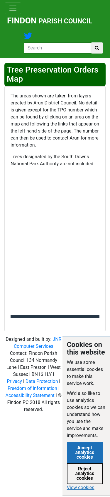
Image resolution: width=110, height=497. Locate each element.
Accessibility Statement (30, 395)
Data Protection (42, 381)
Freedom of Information (32, 388)
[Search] (57, 48)
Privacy (14, 381)
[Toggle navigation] (13, 8)
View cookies (80, 487)
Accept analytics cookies (84, 452)
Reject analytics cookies (84, 473)
